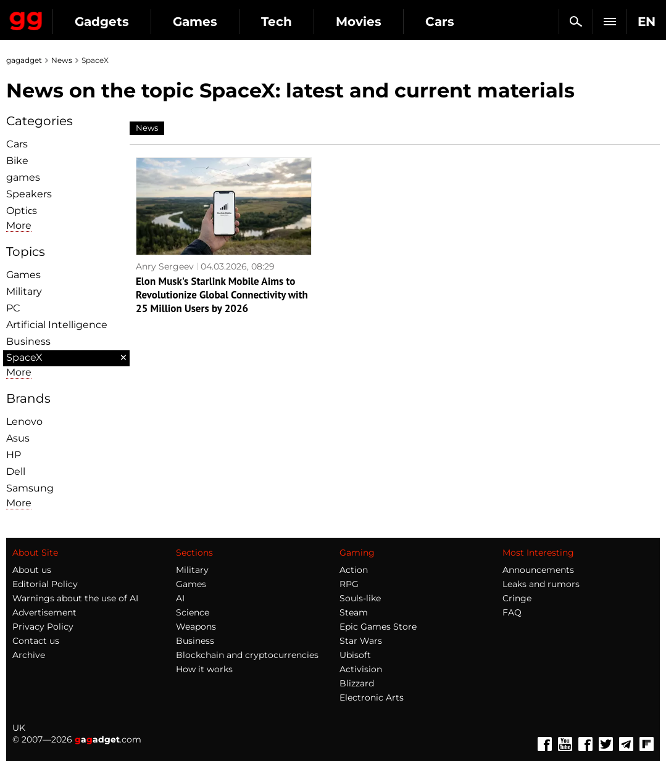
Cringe (516, 598)
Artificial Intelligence (56, 325)
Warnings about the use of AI (75, 598)
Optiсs (21, 210)
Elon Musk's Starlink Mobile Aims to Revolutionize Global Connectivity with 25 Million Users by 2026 (215, 288)
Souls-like (360, 598)
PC (13, 308)
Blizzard (356, 683)
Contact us (35, 640)
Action (353, 569)
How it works (204, 669)
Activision (360, 669)
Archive (28, 654)
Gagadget (26, 18)
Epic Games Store (378, 626)
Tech (276, 21)
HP (13, 455)
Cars (439, 21)
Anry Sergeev (165, 260)
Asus (18, 438)
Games (195, 21)
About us (31, 569)
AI (180, 598)
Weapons (196, 626)
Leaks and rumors (541, 584)
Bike (17, 161)
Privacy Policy (42, 626)
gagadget (24, 60)
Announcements (538, 569)
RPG (349, 584)
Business (28, 341)
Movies (358, 21)
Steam (353, 612)
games (23, 177)
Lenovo (24, 421)
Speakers (29, 194)
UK (18, 727)
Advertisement (44, 612)
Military (24, 291)
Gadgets (102, 21)
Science (192, 612)
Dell (15, 471)
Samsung (30, 488)
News (61, 60)
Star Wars (360, 640)
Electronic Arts (371, 697)
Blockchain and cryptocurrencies (247, 654)
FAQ (512, 612)
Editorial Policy (45, 584)
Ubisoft (355, 654)
